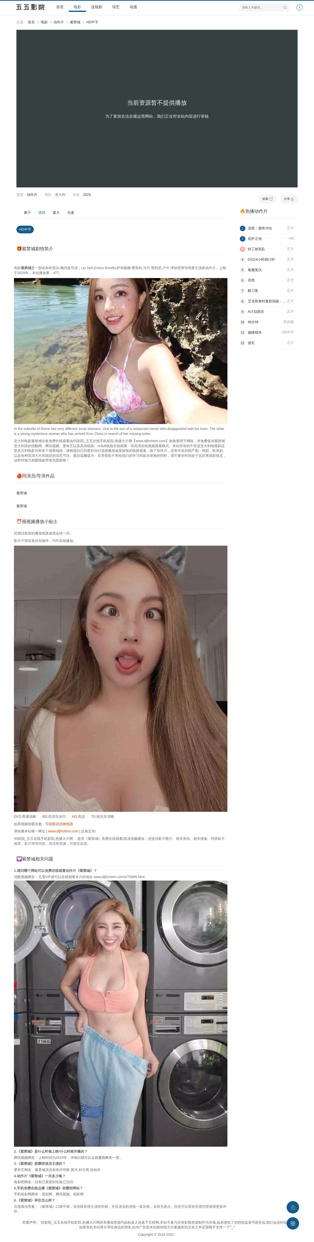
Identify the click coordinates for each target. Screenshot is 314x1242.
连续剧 (96, 7)
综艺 (116, 7)
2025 (87, 195)
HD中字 (92, 22)
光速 (70, 212)
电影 (77, 7)
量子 (27, 212)
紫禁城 (75, 22)
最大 (56, 212)
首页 (60, 7)
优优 (41, 212)
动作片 (58, 22)
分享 (289, 199)
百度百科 (102, 1158)
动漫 (133, 7)
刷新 (267, 199)
